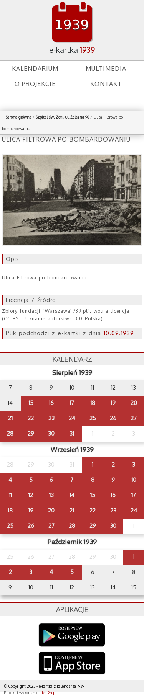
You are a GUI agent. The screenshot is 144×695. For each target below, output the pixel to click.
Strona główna (18, 117)
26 (113, 418)
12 (30, 495)
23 (51, 418)
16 (51, 402)
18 (92, 402)
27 (134, 418)
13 (51, 495)
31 (72, 433)
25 (92, 418)
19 (113, 402)
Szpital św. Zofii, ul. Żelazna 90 (62, 117)
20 (134, 402)
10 (133, 479)
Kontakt (106, 84)
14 (72, 495)
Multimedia (106, 68)
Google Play (72, 635)
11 (10, 495)
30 (51, 433)
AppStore (72, 663)
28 (10, 433)
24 (72, 418)
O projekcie (35, 84)
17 (72, 402)
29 (31, 433)
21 (10, 418)
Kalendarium (35, 68)
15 (30, 402)
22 (31, 418)
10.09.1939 (119, 333)
